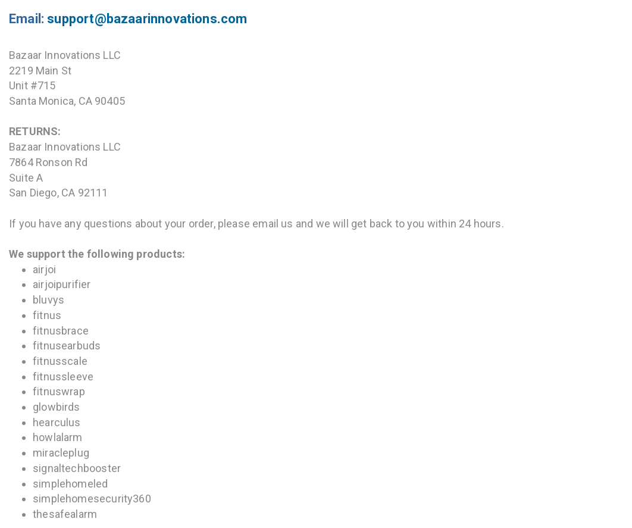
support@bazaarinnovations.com (147, 18)
